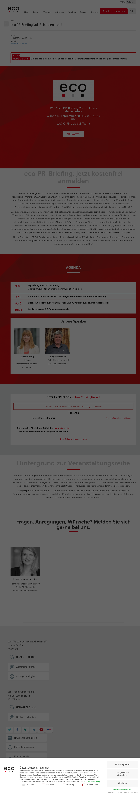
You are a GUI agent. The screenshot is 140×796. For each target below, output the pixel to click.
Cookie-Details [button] (111, 792)
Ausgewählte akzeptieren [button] (122, 773)
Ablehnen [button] (122, 782)
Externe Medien (90, 784)
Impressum (134, 792)
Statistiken (48, 784)
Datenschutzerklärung (91, 781)
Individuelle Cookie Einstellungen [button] (122, 788)
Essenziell (28, 784)
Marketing (68, 784)
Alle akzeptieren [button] (122, 764)
